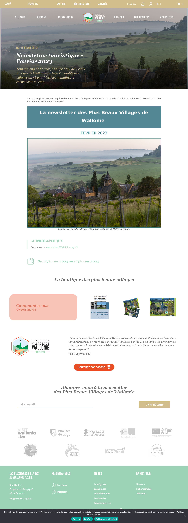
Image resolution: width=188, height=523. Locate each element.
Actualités (166, 17)
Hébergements (81, 4)
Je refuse (88, 519)
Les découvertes (102, 503)
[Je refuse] (184, 516)
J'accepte (76, 519)
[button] (180, 4)
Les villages (100, 489)
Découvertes (142, 17)
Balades (119, 17)
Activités (102, 4)
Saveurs (61, 4)
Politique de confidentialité (106, 519)
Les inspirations (102, 494)
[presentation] (115, 404)
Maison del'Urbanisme (32, 4)
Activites (140, 494)
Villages (20, 17)
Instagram (62, 492)
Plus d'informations (79, 353)
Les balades (100, 498)
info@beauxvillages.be (20, 498)
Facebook (62, 485)
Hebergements (143, 489)
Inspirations (65, 17)
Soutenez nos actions (91, 367)
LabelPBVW (8, 4)
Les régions (100, 484)
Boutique (131, 4)
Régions (41, 17)
